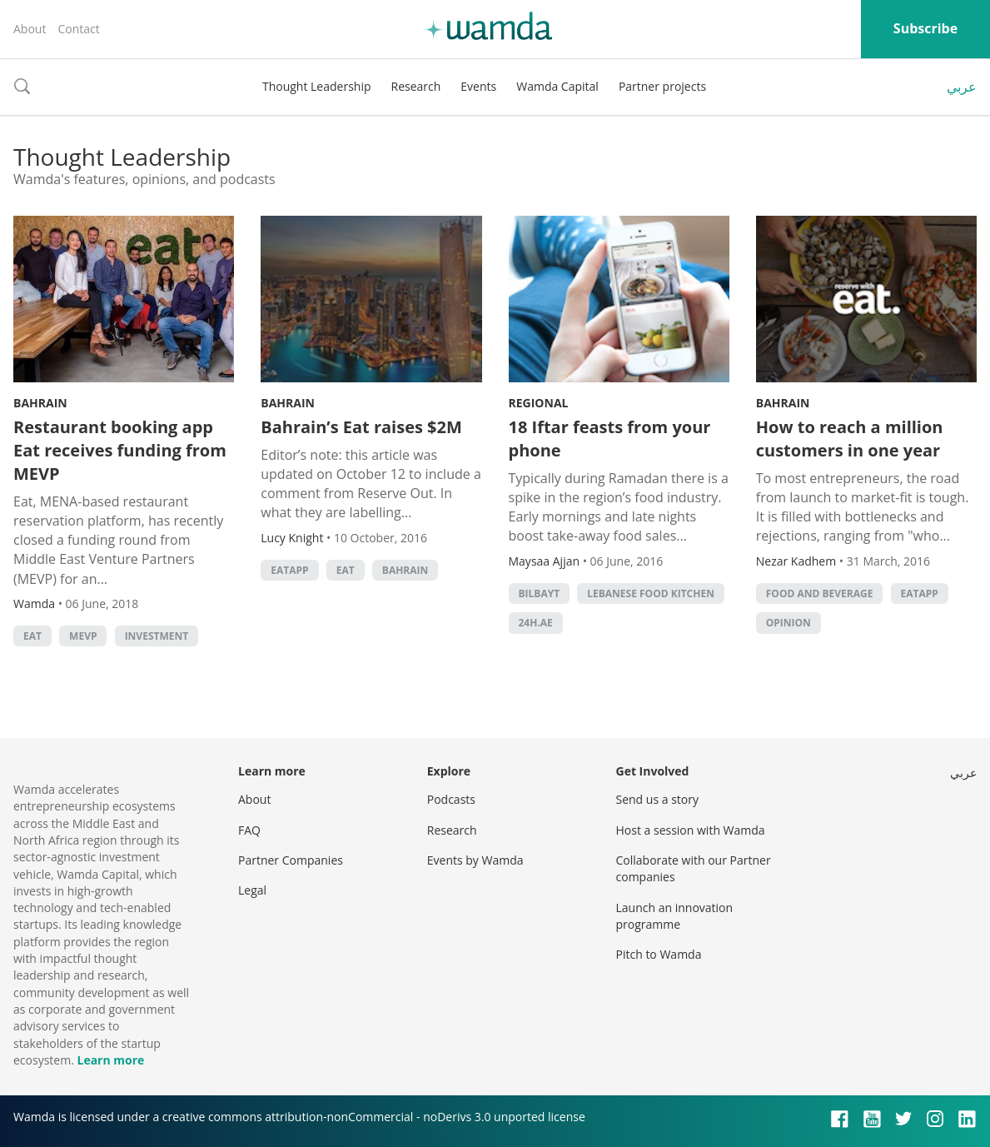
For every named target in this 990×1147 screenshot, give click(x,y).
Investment (157, 636)
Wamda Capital (557, 86)
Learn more (110, 1060)
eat (32, 636)
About (29, 29)
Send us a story (657, 799)
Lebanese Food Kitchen (650, 593)
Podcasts (451, 799)
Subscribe (925, 28)
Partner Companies (290, 860)
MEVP (83, 636)
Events (478, 86)
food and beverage (819, 593)
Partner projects (662, 86)
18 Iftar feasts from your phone (610, 438)
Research (416, 86)
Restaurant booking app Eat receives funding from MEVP (119, 450)
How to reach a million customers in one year (849, 438)
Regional (539, 403)
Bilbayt (539, 593)
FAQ (249, 830)
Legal (252, 890)
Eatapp (289, 570)
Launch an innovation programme (675, 916)
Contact (78, 29)
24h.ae (536, 623)
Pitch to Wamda (659, 954)
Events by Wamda (475, 860)
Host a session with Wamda (690, 830)
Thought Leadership (316, 86)
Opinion (788, 623)
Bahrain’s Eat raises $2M (361, 427)
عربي (962, 86)
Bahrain (40, 403)
